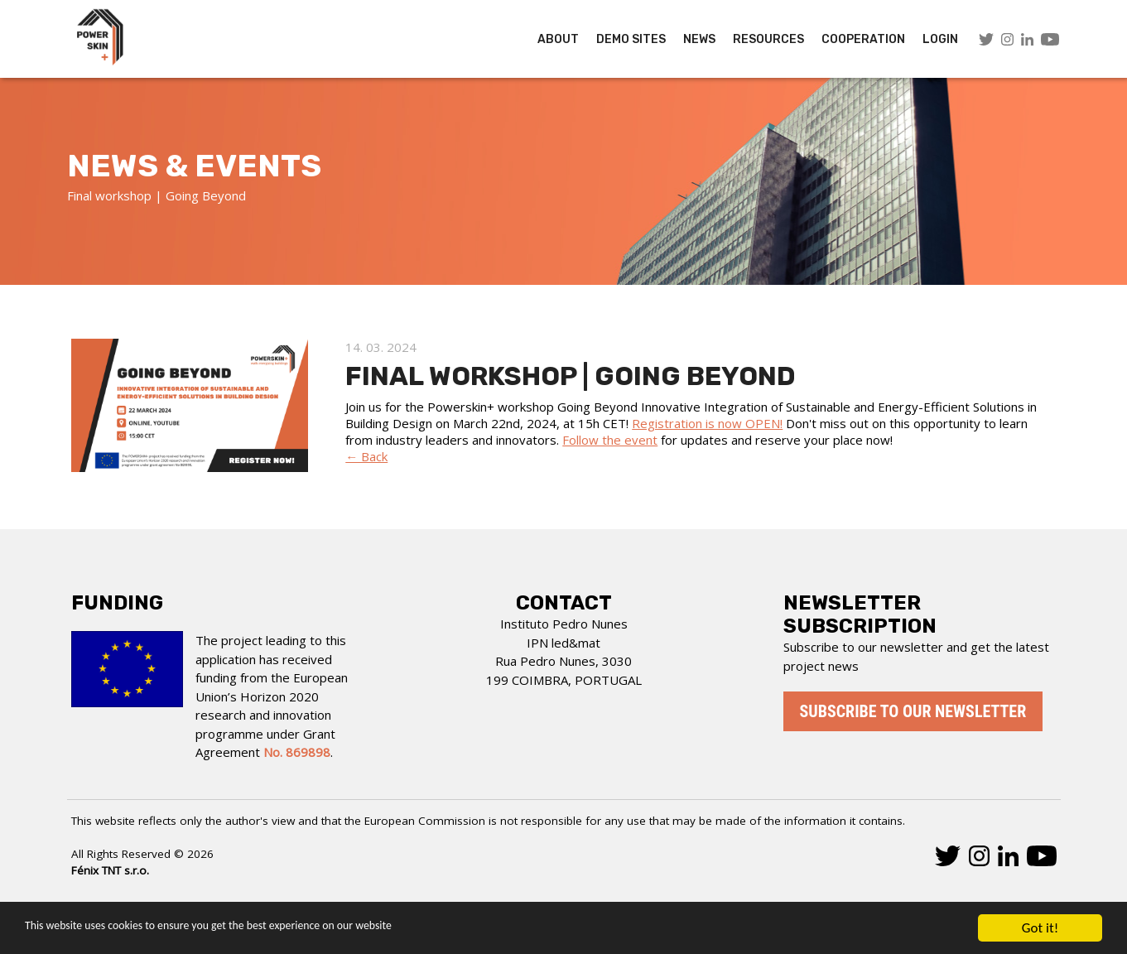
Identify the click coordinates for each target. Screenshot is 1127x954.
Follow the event (609, 439)
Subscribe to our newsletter (913, 711)
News (699, 39)
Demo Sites (631, 39)
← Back (366, 456)
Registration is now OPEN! (707, 423)
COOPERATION (863, 39)
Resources (768, 39)
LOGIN (940, 39)
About (558, 39)
